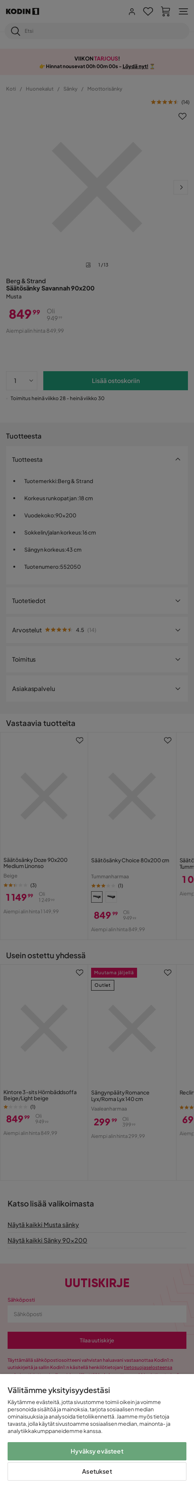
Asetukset (97, 1471)
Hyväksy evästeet (97, 1451)
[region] (97, 1433)
